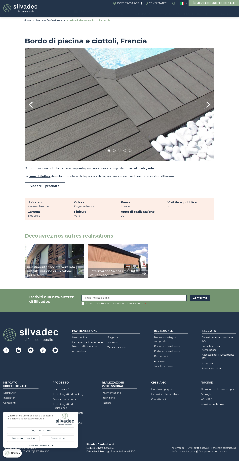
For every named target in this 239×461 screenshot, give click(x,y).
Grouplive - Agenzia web (213, 451)
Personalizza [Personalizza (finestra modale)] (58, 438)
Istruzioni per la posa (212, 404)
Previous (31, 104)
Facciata (209, 330)
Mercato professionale (15, 384)
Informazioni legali (183, 451)
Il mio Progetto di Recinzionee (63, 406)
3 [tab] (119, 151)
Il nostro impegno (161, 389)
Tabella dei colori (116, 347)
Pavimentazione (84, 330)
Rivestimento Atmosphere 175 (217, 339)
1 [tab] (108, 151)
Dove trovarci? (128, 3)
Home (27, 20)
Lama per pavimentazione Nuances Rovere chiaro (87, 344)
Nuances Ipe (79, 337)
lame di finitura (39, 176)
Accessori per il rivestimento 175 (218, 356)
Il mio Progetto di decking (68, 394)
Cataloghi (205, 394)
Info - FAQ (206, 399)
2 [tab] (114, 151)
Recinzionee (163, 330)
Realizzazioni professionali (191, 11)
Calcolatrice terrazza (64, 399)
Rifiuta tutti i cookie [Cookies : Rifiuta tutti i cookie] (23, 438)
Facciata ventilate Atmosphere (212, 348)
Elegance (112, 337)
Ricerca (175, 3)
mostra (29, 245)
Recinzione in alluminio (167, 346)
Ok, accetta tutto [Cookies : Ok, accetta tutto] (41, 430)
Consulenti (9, 402)
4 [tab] (125, 151)
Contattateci (158, 3)
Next (208, 104)
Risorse (227, 11)
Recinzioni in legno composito (165, 339)
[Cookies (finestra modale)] (12, 454)
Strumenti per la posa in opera (217, 389)
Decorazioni (161, 356)
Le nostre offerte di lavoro (166, 394)
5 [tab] (130, 151)
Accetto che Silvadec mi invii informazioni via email (115, 303)
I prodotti (107, 11)
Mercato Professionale (49, 20)
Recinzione (108, 397)
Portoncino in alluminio (167, 351)
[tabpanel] (119, 104)
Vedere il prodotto (44, 186)
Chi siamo (154, 11)
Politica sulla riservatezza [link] (41, 445)
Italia (182, 3)
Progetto (133, 11)
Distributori (9, 392)
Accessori (112, 342)
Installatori (9, 397)
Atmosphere (79, 351)
